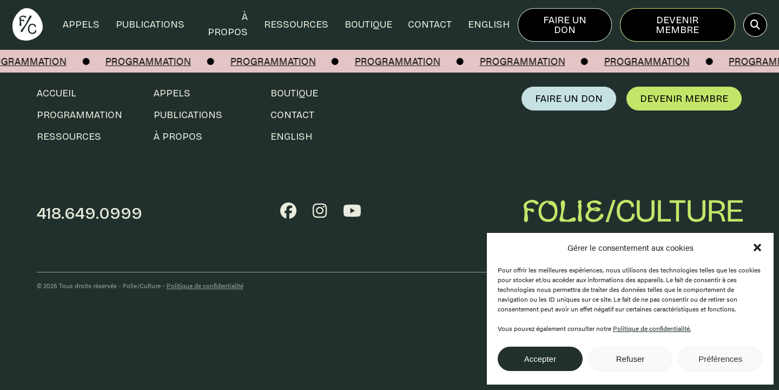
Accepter (540, 358)
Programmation (79, 115)
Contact (430, 24)
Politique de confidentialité (205, 285)
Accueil (56, 93)
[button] (757, 247)
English (489, 24)
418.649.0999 (89, 213)
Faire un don (564, 25)
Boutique (368, 24)
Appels (81, 24)
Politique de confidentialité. (652, 328)
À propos (228, 24)
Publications (150, 24)
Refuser (630, 358)
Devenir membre (677, 25)
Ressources (296, 24)
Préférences (720, 358)
